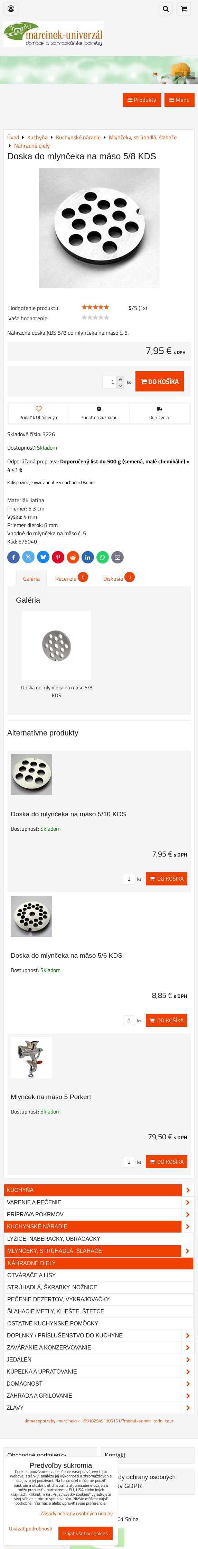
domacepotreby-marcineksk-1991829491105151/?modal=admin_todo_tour (99, 1420)
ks (132, 878)
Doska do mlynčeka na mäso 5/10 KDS (68, 814)
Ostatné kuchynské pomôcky (52, 1323)
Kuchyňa (100, 1190)
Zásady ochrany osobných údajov (76, 1513)
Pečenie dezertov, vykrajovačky (58, 1299)
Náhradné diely (32, 1263)
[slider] (95, 307)
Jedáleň (100, 1360)
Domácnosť (100, 1384)
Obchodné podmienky (36, 1455)
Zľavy (100, 1408)
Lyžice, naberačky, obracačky (54, 1239)
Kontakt (115, 1455)
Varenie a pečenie (100, 1202)
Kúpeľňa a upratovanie (100, 1372)
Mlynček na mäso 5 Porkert (51, 1096)
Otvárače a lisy (31, 1275)
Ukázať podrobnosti (30, 1529)
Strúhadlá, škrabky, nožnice (52, 1287)
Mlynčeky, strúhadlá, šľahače (100, 1251)
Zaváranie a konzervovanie (100, 1348)
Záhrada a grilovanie (100, 1396)
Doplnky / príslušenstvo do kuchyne (100, 1336)
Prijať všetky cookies (85, 1533)
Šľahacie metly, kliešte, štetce (55, 1311)
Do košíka (160, 381)
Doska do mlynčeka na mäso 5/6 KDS (66, 955)
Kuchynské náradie (100, 1227)
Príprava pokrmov (100, 1214)
